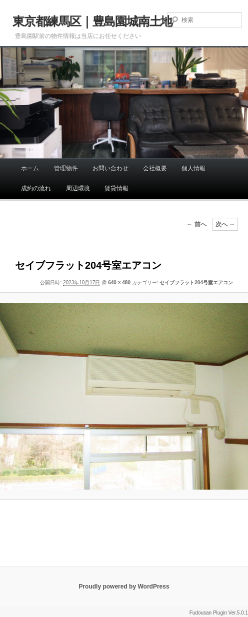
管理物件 (66, 168)
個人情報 (194, 168)
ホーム (30, 168)
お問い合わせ (110, 168)
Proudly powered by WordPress (123, 586)
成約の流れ (36, 188)
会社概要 (155, 168)
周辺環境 (78, 188)
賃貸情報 (116, 188)
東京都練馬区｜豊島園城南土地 (92, 21)
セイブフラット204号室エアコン (196, 282)
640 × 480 (119, 282)
